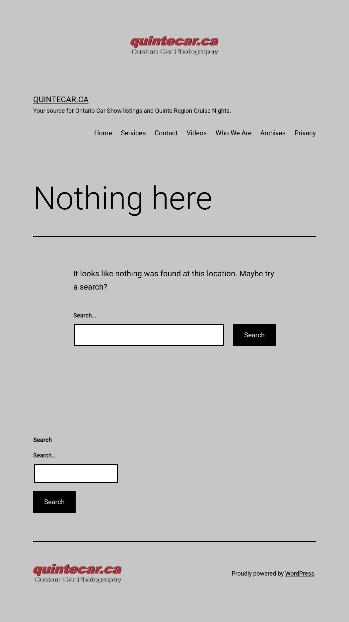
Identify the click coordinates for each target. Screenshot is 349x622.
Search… (84, 315)
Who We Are (233, 133)
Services (133, 133)
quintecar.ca (61, 99)
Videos (196, 133)
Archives (273, 133)
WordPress (299, 573)
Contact (166, 133)
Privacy (305, 133)
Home (103, 133)
